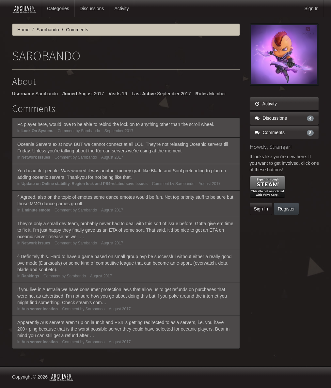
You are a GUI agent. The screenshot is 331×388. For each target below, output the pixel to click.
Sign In (311, 8)
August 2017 (112, 157)
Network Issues (36, 157)
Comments (284, 132)
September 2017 (119, 131)
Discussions (92, 8)
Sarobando (90, 131)
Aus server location (40, 309)
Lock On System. (37, 131)
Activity (121, 8)
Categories (58, 8)
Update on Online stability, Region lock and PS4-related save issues (85, 183)
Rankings (30, 276)
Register (286, 208)
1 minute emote (36, 210)
